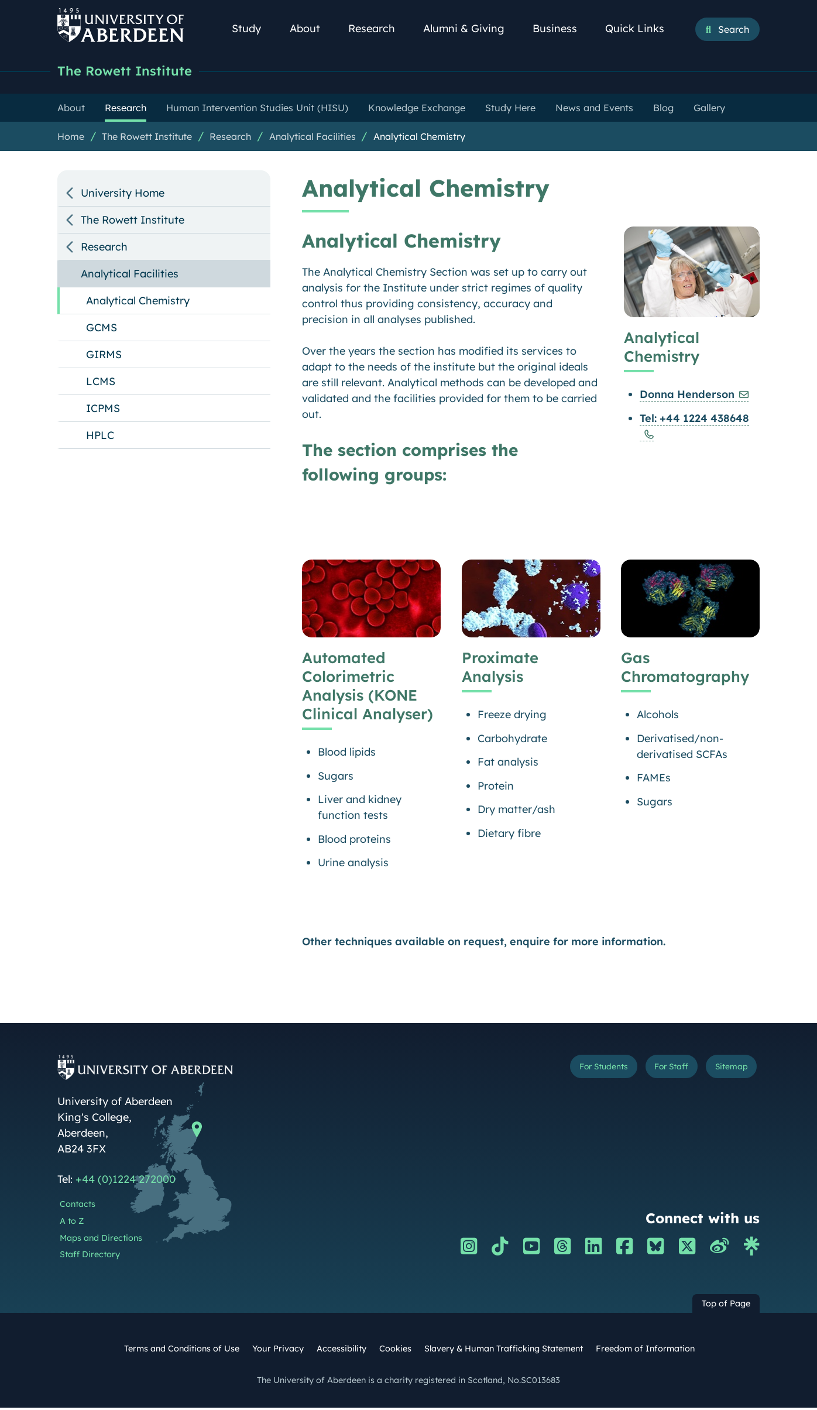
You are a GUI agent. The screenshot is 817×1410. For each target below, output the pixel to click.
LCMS (100, 383)
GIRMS (104, 356)
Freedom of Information (645, 1351)
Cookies (395, 1351)
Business (561, 28)
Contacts (77, 1206)
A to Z (72, 1223)
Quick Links (641, 28)
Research (378, 28)
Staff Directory (90, 1256)
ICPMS (103, 410)
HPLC (100, 437)
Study (253, 28)
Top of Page (726, 1306)
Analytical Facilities (312, 139)
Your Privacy (278, 1351)
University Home (122, 195)
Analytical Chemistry (419, 139)
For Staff (649, 1071)
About (311, 28)
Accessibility (341, 1351)
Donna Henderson (687, 396)
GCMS (101, 330)
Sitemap (724, 1071)
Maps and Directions (101, 1240)
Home (70, 139)
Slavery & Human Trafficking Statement (503, 1351)
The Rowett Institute (133, 72)
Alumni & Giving (470, 28)
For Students (562, 1071)
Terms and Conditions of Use (181, 1351)
